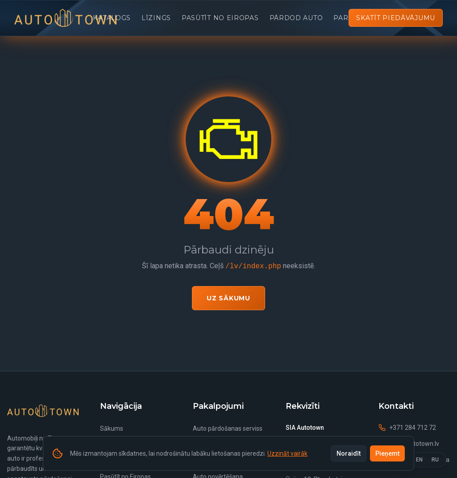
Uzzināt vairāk (287, 453)
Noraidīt (349, 453)
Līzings (156, 18)
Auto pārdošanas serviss (227, 428)
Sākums (111, 428)
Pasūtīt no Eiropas (220, 18)
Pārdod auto (296, 18)
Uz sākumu (228, 298)
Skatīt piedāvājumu (395, 18)
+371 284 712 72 (407, 427)
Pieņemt (387, 453)
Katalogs (112, 18)
